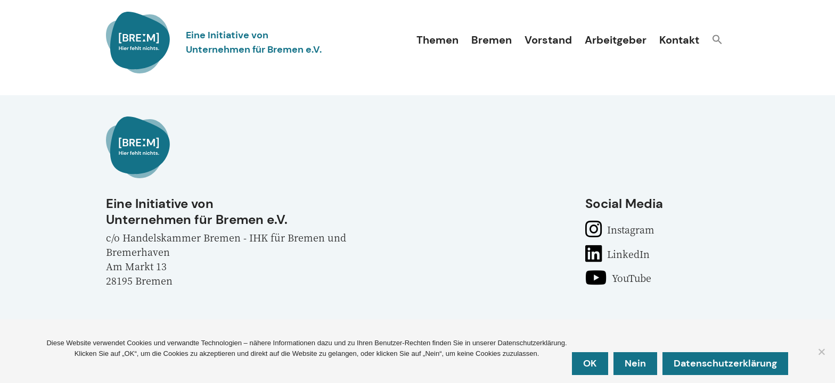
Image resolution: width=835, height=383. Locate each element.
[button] (717, 40)
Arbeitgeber (615, 40)
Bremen (491, 40)
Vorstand (548, 40)
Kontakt (679, 40)
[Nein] (821, 351)
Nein (635, 363)
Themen (437, 40)
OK (590, 363)
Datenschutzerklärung (725, 363)
